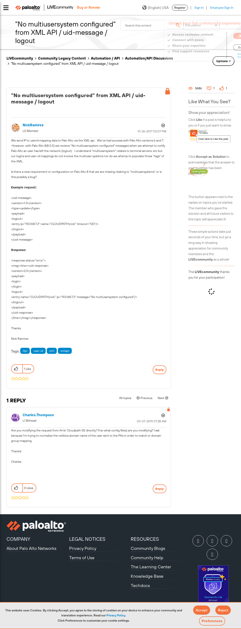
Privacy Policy (115, 615)
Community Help (147, 557)
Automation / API (105, 58)
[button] (201, 610)
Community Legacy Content (62, 58)
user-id (38, 351)
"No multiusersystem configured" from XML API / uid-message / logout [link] (65, 63)
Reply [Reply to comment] (159, 489)
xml (51, 351)
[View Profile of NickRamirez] (33, 125)
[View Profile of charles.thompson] (38, 415)
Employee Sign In (221, 7)
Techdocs (140, 585)
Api (25, 351)
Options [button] (222, 61)
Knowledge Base (147, 576)
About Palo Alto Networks (31, 548)
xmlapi (64, 351)
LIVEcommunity (20, 58)
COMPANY (18, 539)
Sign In (199, 7)
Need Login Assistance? (215, 55)
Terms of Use (81, 557)
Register (180, 7)
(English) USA (155, 7)
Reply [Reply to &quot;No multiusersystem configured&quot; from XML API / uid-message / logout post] (159, 369)
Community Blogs (148, 548)
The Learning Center (151, 566)
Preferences (212, 621)
